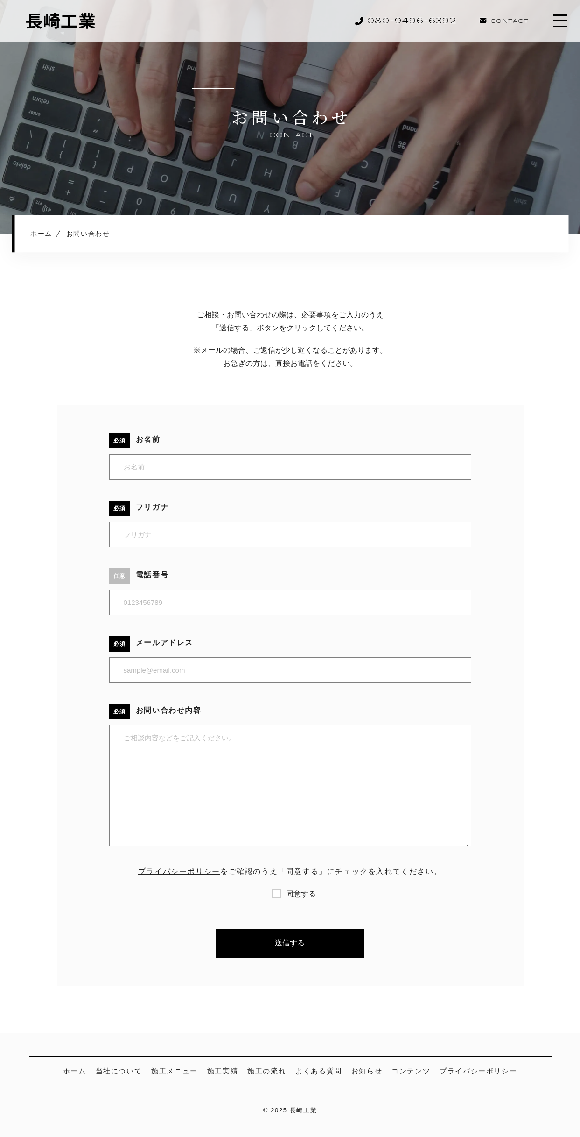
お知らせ (366, 1071)
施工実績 (222, 1071)
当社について (119, 1071)
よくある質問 (318, 1071)
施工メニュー (174, 1071)
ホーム (74, 1071)
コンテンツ (410, 1071)
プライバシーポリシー (179, 871)
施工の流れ (266, 1071)
